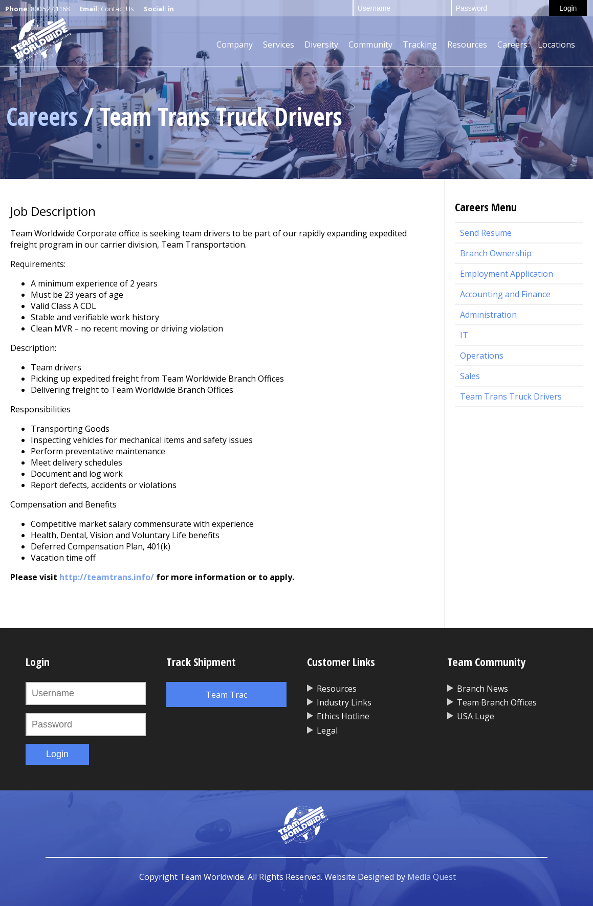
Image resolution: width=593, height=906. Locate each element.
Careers (512, 44)
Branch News (482, 688)
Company (234, 44)
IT (464, 335)
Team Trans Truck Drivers (511, 396)
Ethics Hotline (343, 716)
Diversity (321, 44)
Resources (467, 44)
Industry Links (344, 702)
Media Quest (431, 876)
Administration (488, 314)
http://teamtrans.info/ (106, 577)
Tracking (420, 44)
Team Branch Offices (497, 702)
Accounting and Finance (505, 294)
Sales (470, 376)
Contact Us (117, 8)
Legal (327, 730)
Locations (556, 44)
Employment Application (506, 273)
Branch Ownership (496, 253)
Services (278, 44)
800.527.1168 (50, 8)
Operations (481, 355)
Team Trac (226, 694)
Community (370, 44)
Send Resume (486, 232)
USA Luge (475, 716)
